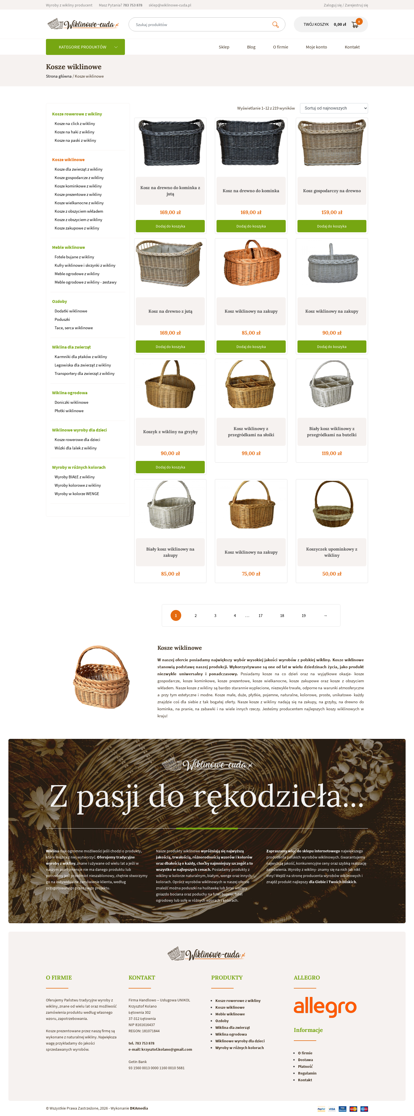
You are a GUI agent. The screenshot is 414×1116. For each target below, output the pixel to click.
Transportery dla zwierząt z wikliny (85, 373)
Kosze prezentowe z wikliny (78, 194)
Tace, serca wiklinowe (74, 327)
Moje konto (316, 47)
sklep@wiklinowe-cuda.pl (170, 5)
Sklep (224, 47)
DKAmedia (139, 1108)
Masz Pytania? (120, 5)
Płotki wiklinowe (69, 410)
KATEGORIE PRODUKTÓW (88, 47)
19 (304, 615)
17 (260, 615)
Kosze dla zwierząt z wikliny (79, 169)
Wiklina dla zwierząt (71, 347)
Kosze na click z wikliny (75, 123)
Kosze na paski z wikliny (75, 140)
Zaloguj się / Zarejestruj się (346, 5)
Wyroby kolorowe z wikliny (78, 485)
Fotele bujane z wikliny (74, 256)
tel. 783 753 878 (141, 1043)
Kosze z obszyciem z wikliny (78, 219)
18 (282, 615)
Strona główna (59, 76)
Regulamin (307, 1073)
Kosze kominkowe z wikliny (78, 186)
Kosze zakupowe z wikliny (77, 228)
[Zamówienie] (334, 108)
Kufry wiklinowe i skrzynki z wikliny (85, 265)
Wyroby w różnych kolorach (79, 467)
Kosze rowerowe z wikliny (77, 114)
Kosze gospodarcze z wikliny (79, 177)
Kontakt (352, 47)
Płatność (305, 1066)
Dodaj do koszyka (170, 226)
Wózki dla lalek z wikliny (76, 448)
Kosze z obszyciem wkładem (79, 211)
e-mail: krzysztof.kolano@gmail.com (160, 1049)
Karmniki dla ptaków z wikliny (81, 356)
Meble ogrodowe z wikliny (77, 273)
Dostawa (305, 1059)
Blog (251, 47)
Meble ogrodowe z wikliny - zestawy (86, 282)
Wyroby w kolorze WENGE (77, 493)
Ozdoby (59, 301)
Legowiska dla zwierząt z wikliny (83, 365)
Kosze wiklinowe (68, 159)
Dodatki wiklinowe (71, 311)
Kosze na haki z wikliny (74, 131)
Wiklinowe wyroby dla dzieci (79, 430)
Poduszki (62, 319)
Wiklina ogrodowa (69, 392)
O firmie (280, 47)
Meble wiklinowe (68, 247)
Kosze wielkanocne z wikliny (79, 202)
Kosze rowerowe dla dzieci (77, 439)
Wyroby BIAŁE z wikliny (75, 476)
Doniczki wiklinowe (71, 402)
